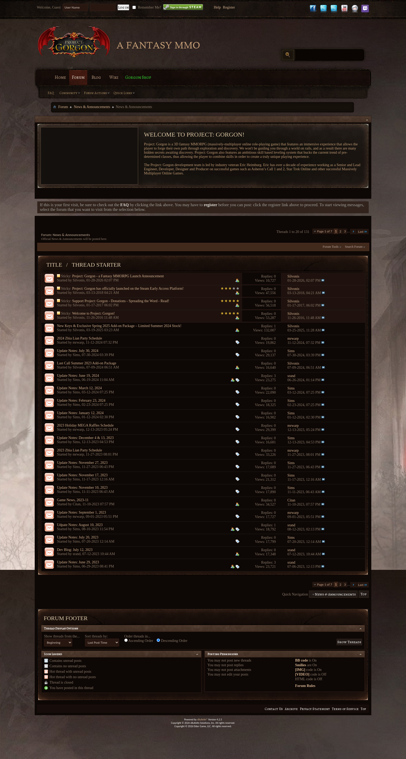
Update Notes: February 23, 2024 (81, 400)
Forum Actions (95, 93)
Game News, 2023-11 (73, 500)
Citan (77, 504)
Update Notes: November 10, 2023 (82, 488)
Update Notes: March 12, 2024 (79, 388)
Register (229, 7)
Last (362, 231)
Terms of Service (345, 709)
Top (363, 594)
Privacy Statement (315, 709)
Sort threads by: (96, 636)
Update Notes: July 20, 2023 (77, 537)
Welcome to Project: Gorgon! (93, 313)
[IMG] (300, 670)
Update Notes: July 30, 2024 (77, 351)
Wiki (113, 77)
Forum (78, 77)
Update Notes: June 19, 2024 (78, 376)
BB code (301, 660)
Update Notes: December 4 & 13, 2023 (85, 438)
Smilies (300, 665)
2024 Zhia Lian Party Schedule (79, 338)
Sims (76, 355)
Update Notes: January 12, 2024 (80, 413)
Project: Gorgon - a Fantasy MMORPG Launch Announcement (118, 276)
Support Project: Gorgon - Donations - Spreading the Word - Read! (120, 301)
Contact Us (274, 709)
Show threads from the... (62, 636)
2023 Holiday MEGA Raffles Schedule (85, 425)
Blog (96, 77)
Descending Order (172, 641)
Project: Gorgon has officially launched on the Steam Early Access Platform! (128, 288)
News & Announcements (92, 107)
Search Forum (354, 247)
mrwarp (78, 342)
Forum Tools (330, 247)
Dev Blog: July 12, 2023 (74, 550)
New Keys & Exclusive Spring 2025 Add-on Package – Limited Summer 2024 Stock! (119, 326)
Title (54, 264)
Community (68, 93)
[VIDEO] (302, 674)
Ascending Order (138, 641)
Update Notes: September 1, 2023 (81, 512)
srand (77, 554)
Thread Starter (96, 264)
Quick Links (122, 93)
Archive (291, 709)
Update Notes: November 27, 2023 (82, 463)
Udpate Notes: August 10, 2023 (80, 525)
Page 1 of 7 (324, 231)
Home (60, 77)
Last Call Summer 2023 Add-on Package (86, 363)
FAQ (51, 93)
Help (217, 7)
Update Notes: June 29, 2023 (78, 562)
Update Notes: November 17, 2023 (82, 475)
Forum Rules (305, 686)
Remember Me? (146, 7)
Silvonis (79, 280)
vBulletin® (202, 719)
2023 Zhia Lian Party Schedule (79, 450)
